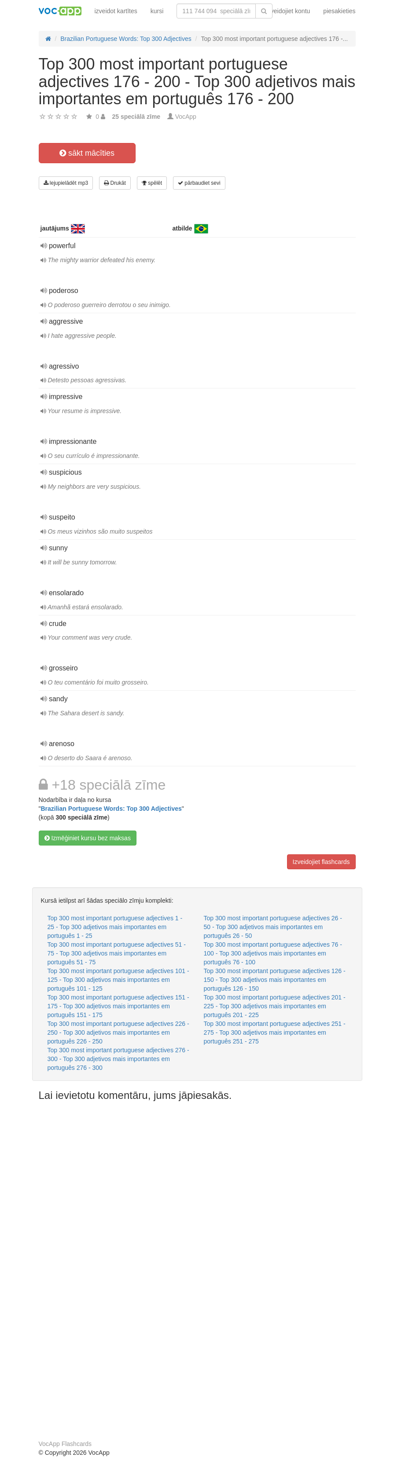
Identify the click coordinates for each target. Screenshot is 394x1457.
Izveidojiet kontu (288, 11)
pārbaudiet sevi (199, 183)
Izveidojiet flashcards (321, 861)
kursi (157, 11)
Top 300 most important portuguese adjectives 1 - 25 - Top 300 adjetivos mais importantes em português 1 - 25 (115, 927)
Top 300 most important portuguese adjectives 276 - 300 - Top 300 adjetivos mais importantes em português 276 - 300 (118, 1059)
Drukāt (115, 183)
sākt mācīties (86, 153)
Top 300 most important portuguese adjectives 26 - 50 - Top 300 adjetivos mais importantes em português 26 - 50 (273, 927)
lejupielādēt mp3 (66, 183)
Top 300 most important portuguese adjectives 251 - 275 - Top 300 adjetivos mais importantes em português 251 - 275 (275, 1032)
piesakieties (339, 11)
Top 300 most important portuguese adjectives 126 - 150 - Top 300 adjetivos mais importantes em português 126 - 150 (275, 979)
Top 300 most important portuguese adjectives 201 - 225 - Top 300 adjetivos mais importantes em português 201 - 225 (275, 1006)
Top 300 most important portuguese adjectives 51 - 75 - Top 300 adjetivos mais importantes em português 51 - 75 (117, 953)
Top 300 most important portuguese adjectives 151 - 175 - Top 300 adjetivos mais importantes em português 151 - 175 (118, 1006)
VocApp (185, 116)
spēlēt (152, 183)
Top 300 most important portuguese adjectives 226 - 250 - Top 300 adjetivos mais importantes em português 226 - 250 (118, 1032)
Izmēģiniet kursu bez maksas (87, 838)
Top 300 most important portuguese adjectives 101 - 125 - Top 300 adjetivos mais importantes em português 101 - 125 (118, 979)
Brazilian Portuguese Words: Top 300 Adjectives (111, 808)
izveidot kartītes (116, 11)
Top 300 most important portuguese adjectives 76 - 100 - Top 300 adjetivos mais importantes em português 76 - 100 (273, 953)
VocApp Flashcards (65, 1443)
